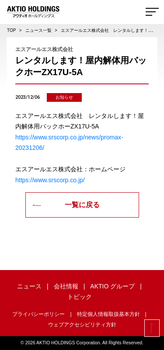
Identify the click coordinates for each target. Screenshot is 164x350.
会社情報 (66, 286)
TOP (11, 30)
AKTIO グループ (112, 286)
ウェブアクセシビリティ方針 (82, 325)
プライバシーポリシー (38, 314)
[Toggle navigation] (152, 12)
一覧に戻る (66, 204)
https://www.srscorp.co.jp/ (50, 180)
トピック (79, 296)
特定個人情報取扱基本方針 (108, 314)
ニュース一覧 (38, 30)
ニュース (29, 286)
